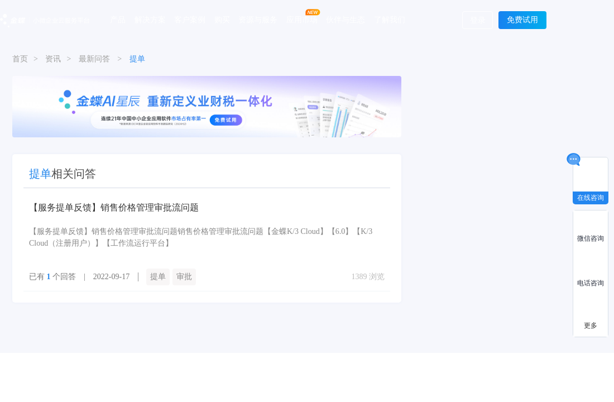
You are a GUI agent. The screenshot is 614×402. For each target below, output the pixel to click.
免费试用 (522, 20)
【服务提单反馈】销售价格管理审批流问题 (114, 207)
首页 (20, 59)
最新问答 (94, 59)
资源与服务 (257, 19)
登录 (478, 20)
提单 (158, 276)
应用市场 (302, 19)
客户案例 (189, 19)
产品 (118, 19)
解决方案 (150, 19)
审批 (184, 276)
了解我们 (389, 19)
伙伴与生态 (345, 19)
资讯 (53, 59)
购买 (222, 19)
